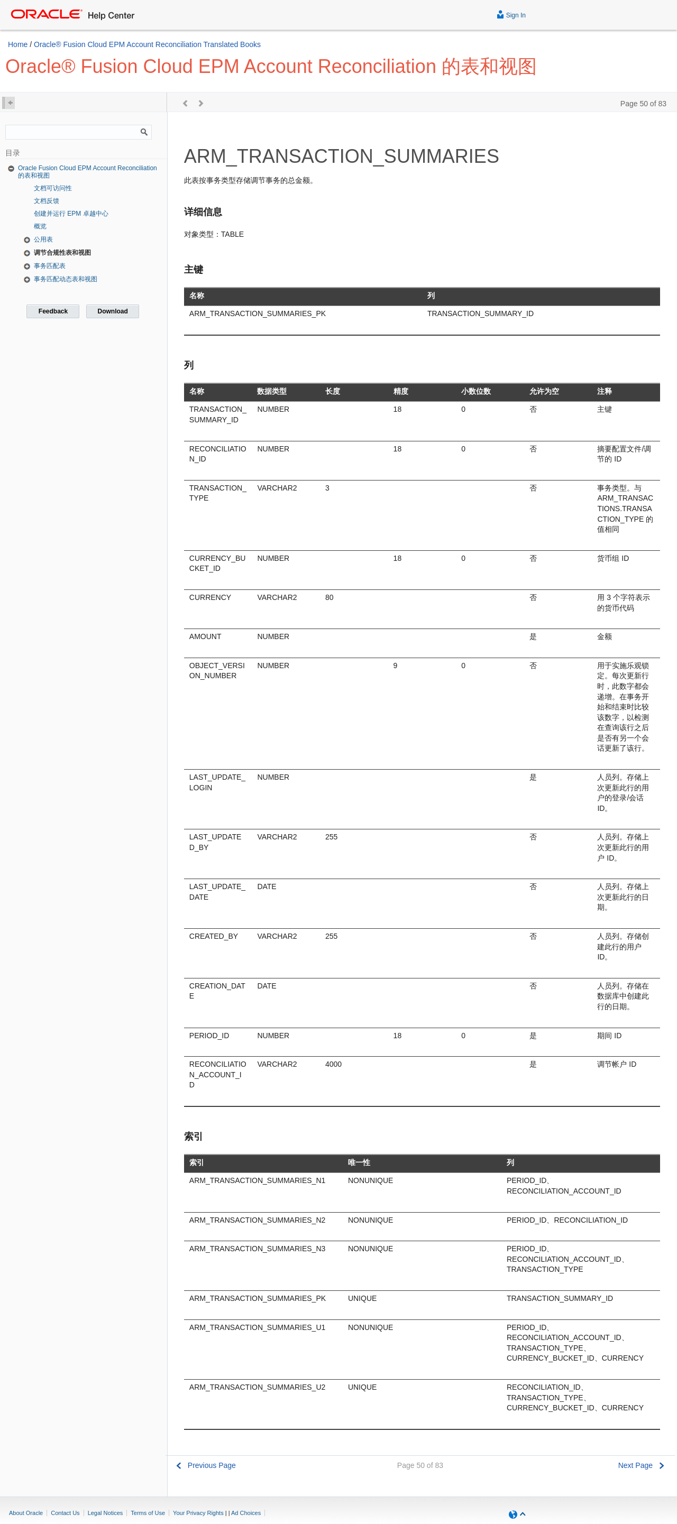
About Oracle (26, 1513)
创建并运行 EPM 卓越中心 (71, 213)
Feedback (53, 311)
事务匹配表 (50, 266)
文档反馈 (46, 201)
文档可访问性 (53, 188)
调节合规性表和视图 (62, 252)
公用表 (43, 239)
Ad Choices (246, 1513)
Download (112, 311)
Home (18, 44)
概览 (40, 226)
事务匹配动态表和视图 (65, 279)
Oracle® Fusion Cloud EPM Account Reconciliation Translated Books (147, 44)
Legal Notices (105, 1513)
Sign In (511, 14)
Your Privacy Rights (198, 1513)
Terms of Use (148, 1513)
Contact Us (65, 1513)
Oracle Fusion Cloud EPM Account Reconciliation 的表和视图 (87, 171)
